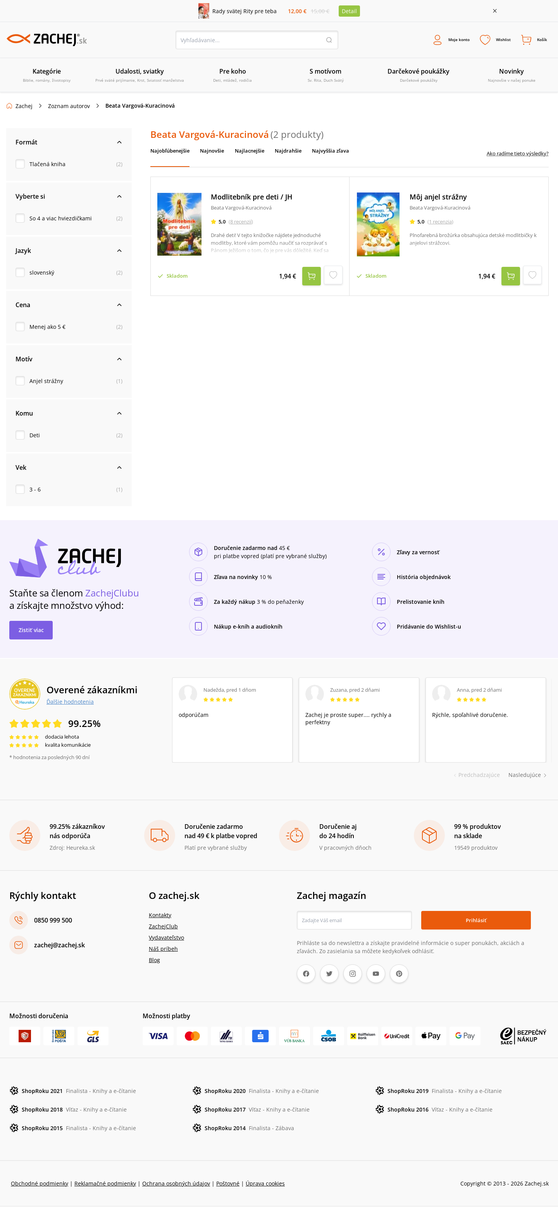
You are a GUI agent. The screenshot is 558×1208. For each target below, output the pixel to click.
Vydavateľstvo (166, 939)
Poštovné (227, 1185)
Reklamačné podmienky (105, 1185)
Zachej (24, 107)
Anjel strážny (46, 382)
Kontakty (160, 916)
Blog (154, 961)
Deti (34, 436)
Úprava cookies (265, 1185)
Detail (349, 11)
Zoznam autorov (69, 107)
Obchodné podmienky (39, 1185)
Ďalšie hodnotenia (70, 702)
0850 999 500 (53, 922)
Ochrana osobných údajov (176, 1185)
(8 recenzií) (243, 224)
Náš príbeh (163, 950)
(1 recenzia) (443, 224)
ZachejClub (163, 927)
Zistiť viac (31, 631)
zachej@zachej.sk (59, 946)
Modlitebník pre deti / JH (254, 199)
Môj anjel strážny (441, 199)
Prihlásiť (476, 921)
